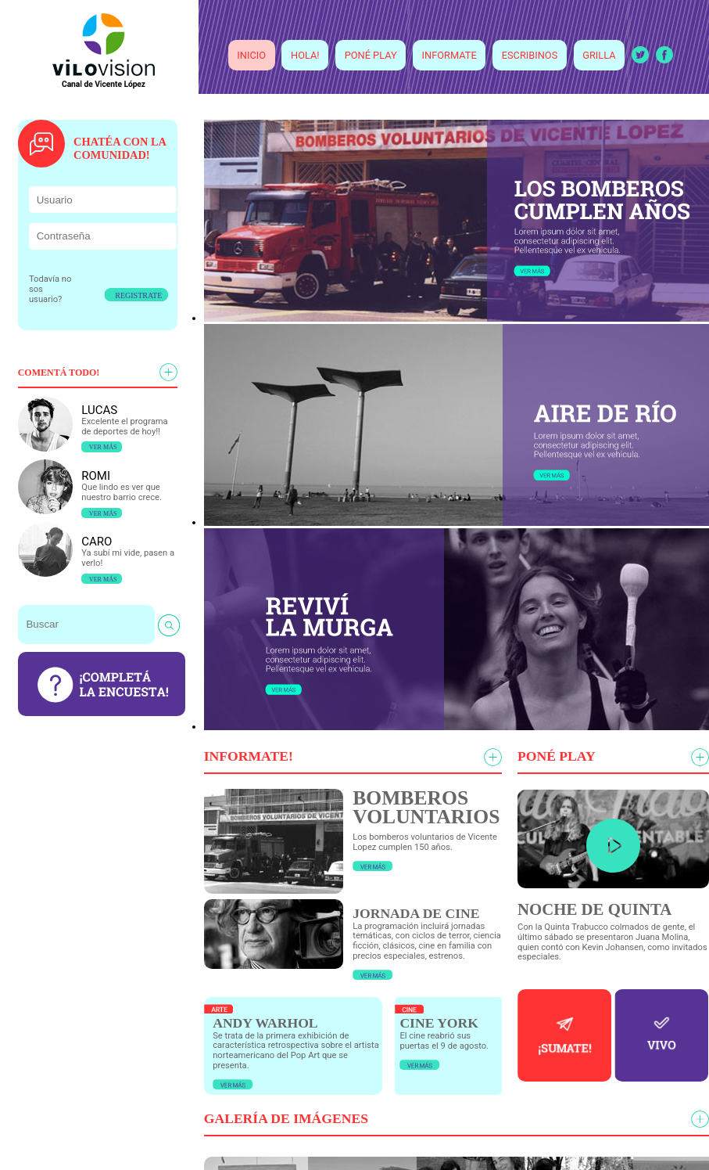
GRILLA (598, 55)
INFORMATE (449, 55)
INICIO (251, 55)
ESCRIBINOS (530, 55)
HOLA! (305, 55)
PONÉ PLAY (371, 55)
